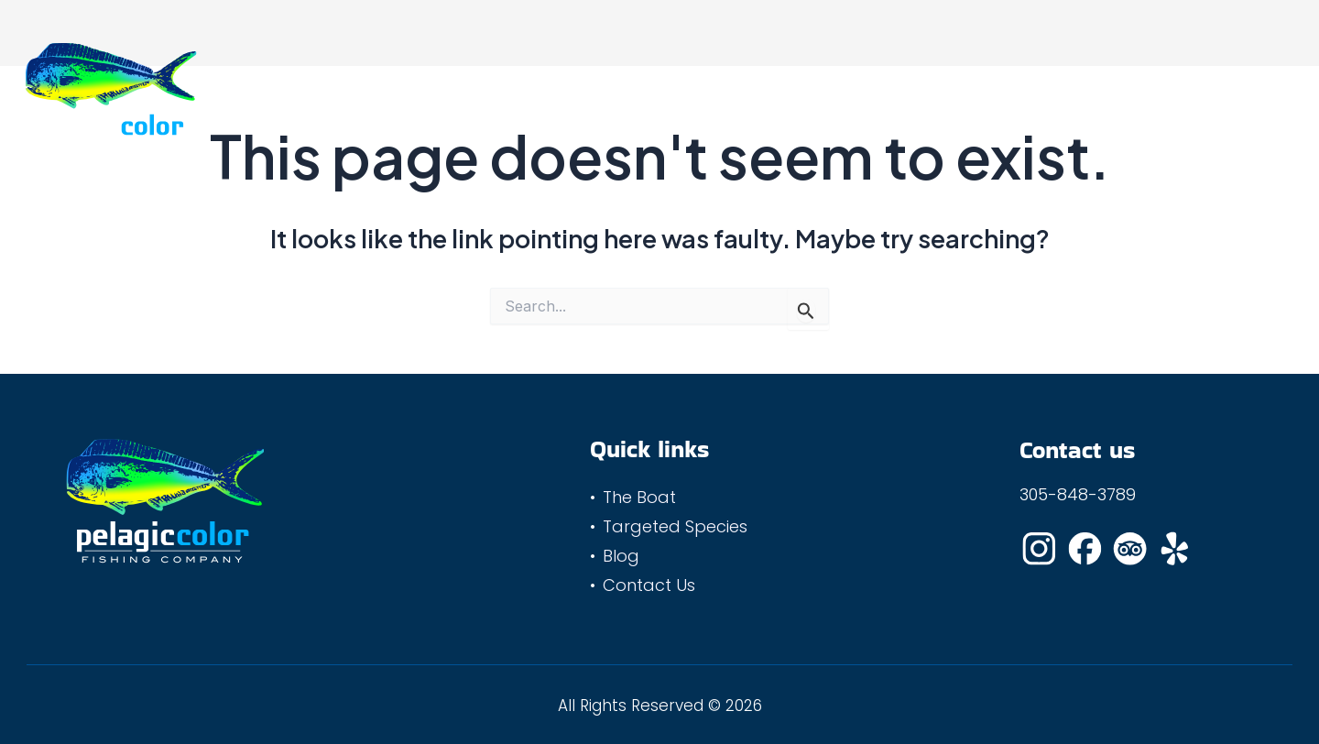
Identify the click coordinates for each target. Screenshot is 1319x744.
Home (462, 92)
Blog (804, 92)
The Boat (553, 92)
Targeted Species (687, 92)
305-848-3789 (1077, 494)
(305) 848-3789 (1225, 92)
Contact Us (899, 92)
